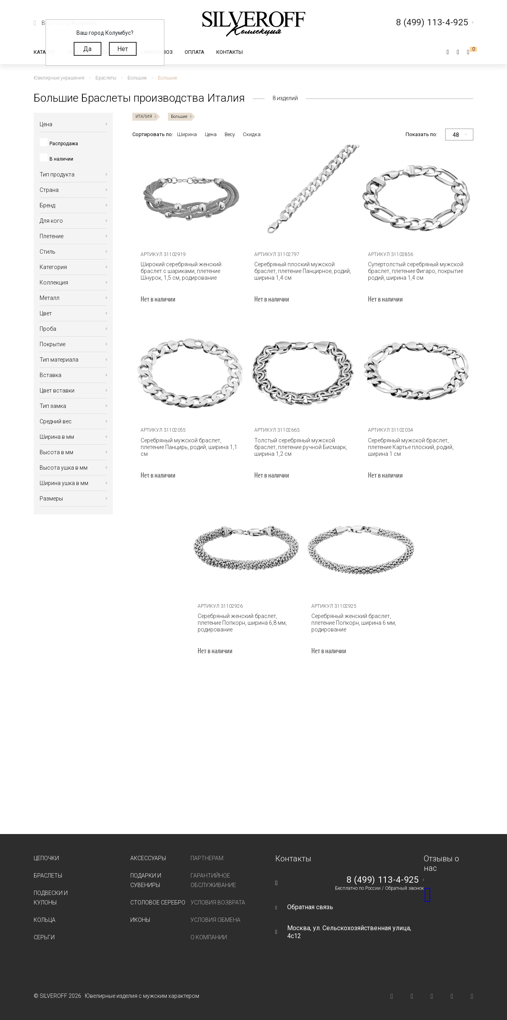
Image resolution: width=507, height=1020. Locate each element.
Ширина (187, 134)
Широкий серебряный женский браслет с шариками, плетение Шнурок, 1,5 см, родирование (181, 271)
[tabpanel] (189, 196)
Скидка (252, 134)
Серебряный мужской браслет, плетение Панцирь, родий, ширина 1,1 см (189, 447)
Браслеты (48, 875)
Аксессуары (148, 858)
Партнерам (207, 858)
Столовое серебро (157, 902)
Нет (122, 49)
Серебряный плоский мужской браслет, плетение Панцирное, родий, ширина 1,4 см (302, 271)
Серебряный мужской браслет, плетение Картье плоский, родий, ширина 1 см (411, 447)
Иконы (140, 920)
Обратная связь (310, 907)
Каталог (45, 52)
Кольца (44, 920)
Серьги (44, 937)
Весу (230, 134)
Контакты (229, 52)
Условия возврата (218, 902)
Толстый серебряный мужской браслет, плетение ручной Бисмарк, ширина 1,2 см (300, 447)
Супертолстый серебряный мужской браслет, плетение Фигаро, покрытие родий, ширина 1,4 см (415, 271)
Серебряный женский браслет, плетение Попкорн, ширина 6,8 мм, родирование (242, 623)
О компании (209, 937)
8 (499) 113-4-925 (383, 880)
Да (87, 49)
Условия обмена (215, 920)
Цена (211, 134)
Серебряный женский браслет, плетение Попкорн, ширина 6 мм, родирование (353, 623)
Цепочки (46, 858)
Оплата (194, 52)
